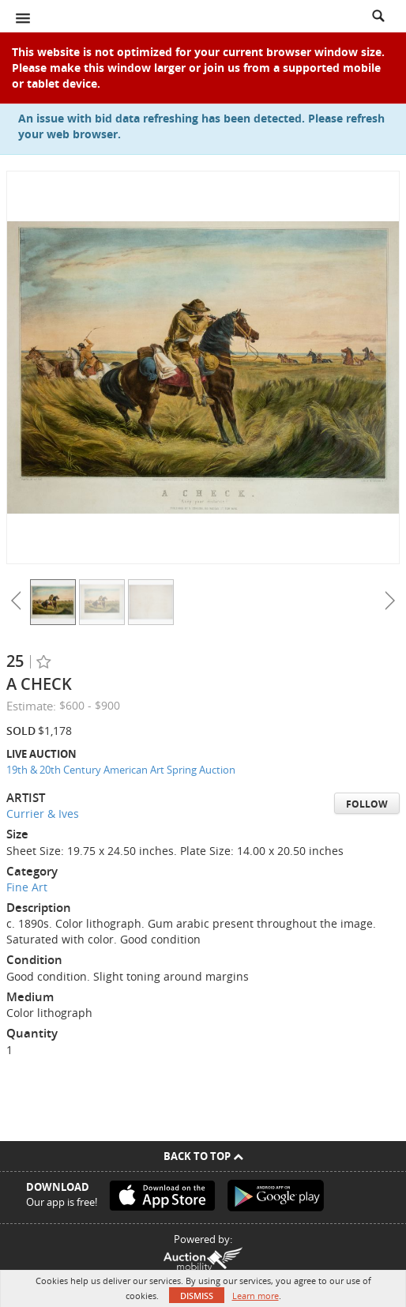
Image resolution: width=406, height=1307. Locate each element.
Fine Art (26, 887)
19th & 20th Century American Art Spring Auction (120, 770)
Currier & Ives (42, 813)
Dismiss (196, 1295)
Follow (367, 804)
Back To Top (203, 1156)
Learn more (255, 1295)
